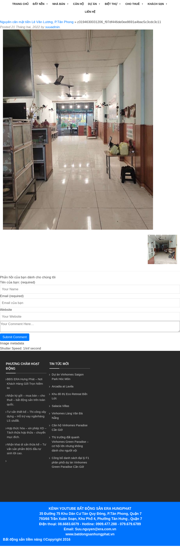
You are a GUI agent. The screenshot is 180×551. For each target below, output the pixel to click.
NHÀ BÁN (60, 4)
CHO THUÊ (134, 4)
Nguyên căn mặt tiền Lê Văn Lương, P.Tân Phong (36, 22)
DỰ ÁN (94, 4)
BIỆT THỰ (113, 4)
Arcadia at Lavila (62, 386)
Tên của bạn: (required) (17, 282)
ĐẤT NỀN (40, 4)
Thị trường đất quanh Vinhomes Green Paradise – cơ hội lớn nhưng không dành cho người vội (70, 443)
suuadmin (52, 27)
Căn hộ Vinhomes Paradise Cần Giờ (70, 427)
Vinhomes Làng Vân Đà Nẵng (67, 415)
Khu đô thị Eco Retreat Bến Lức (69, 396)
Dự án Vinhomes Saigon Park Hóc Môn (68, 377)
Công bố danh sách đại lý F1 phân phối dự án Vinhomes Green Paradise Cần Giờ (70, 462)
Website (6, 310)
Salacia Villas (60, 406)
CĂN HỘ (78, 3)
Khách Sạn (158, 4)
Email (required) (12, 296)
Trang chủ (20, 3)
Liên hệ (90, 11)
